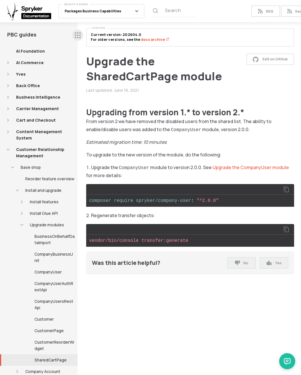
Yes (274, 263)
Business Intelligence (38, 97)
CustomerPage (49, 330)
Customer (44, 319)
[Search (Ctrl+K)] (173, 11)
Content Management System (39, 135)
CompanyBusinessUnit (53, 257)
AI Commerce (30, 62)
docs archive (155, 39)
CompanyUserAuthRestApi (53, 286)
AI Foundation (30, 51)
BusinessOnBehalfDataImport (54, 239)
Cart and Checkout (36, 120)
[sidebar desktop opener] (77, 35)
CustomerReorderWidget (54, 345)
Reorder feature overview (49, 178)
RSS (265, 11)
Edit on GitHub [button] (270, 59)
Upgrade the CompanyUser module (251, 167)
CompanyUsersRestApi (53, 304)
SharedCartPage (50, 360)
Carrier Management (37, 108)
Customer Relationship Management (40, 152)
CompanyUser (48, 272)
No (241, 263)
